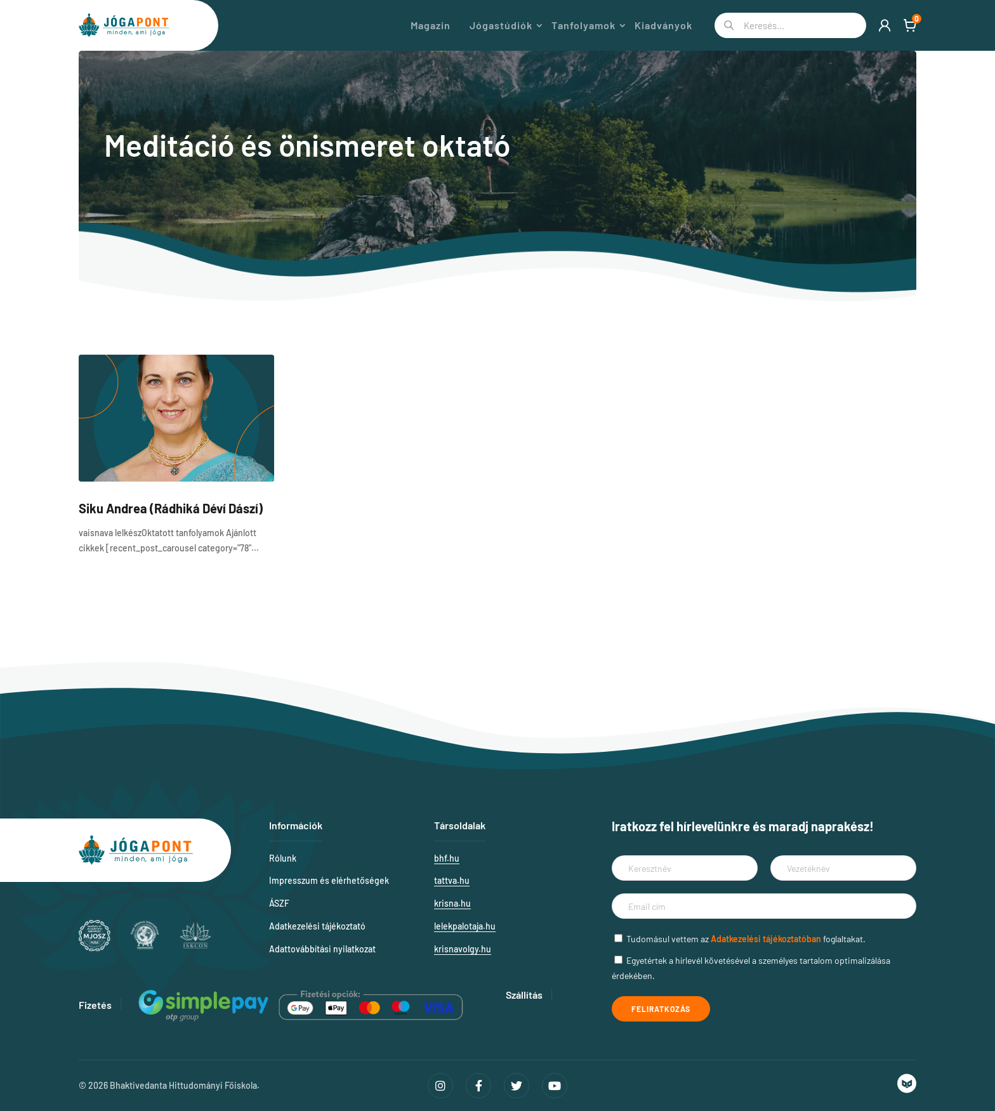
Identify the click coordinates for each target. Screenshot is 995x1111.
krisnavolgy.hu (462, 948)
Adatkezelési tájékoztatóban (766, 938)
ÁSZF (279, 903)
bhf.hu (446, 858)
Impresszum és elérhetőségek (329, 880)
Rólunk (282, 858)
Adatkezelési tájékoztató (317, 926)
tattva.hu (452, 880)
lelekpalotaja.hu (465, 926)
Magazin (431, 25)
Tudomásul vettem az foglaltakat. (746, 938)
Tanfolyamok (583, 25)
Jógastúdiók (501, 25)
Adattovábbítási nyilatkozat (322, 948)
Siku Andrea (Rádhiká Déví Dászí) (171, 508)
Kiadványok (663, 25)
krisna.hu (452, 903)
